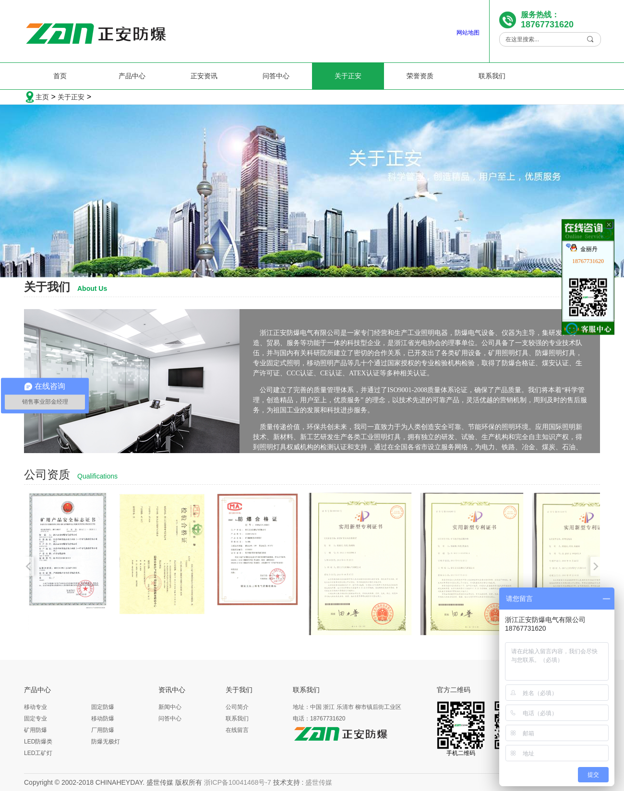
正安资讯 (204, 76)
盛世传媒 (318, 782)
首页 (60, 76)
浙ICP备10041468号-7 (237, 782)
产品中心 (132, 76)
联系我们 (492, 76)
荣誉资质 (420, 76)
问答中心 (276, 76)
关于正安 (348, 76)
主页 (42, 97)
